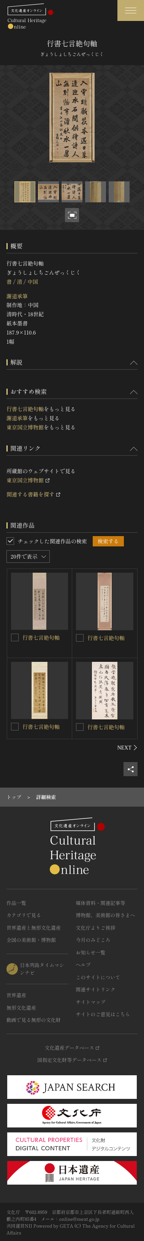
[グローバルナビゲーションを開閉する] (130, 10)
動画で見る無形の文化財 (33, 1019)
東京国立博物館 (25, 427)
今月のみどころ (93, 939)
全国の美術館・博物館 (31, 939)
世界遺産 (16, 995)
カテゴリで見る (23, 915)
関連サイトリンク (96, 989)
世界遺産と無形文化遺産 (33, 927)
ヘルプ (83, 964)
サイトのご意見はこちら (103, 1014)
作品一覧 (16, 902)
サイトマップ (91, 1002)
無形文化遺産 (21, 1007)
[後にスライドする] (127, 747)
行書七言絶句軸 (25, 409)
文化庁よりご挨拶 (96, 927)
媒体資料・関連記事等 (100, 902)
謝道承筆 (17, 296)
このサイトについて (98, 977)
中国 (32, 281)
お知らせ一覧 (91, 952)
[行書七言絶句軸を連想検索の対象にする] (15, 637)
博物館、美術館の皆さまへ (105, 915)
